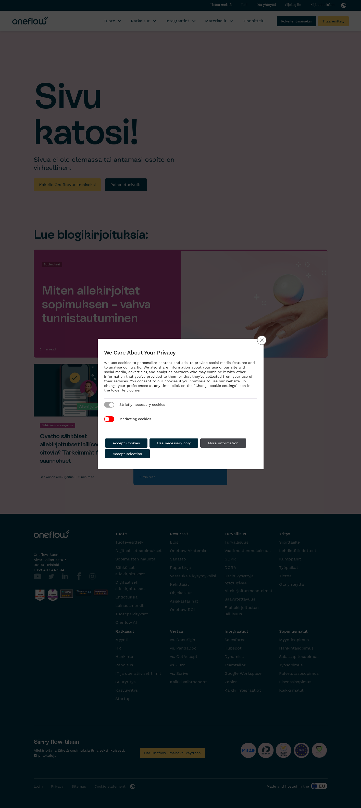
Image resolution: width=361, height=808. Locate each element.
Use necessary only (174, 443)
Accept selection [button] (127, 454)
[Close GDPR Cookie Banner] (261, 340)
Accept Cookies (126, 443)
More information (223, 443)
